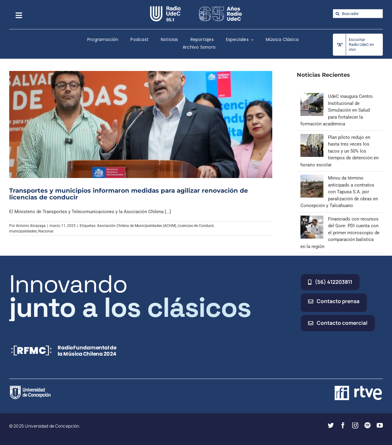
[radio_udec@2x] (165, 8)
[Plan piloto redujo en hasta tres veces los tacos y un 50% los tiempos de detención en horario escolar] (311, 137)
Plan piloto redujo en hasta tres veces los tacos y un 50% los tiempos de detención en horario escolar (339, 151)
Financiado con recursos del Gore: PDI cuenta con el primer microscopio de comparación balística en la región (339, 232)
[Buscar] (337, 13)
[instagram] (355, 425)
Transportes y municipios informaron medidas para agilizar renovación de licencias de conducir (128, 194)
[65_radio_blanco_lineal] (220, 8)
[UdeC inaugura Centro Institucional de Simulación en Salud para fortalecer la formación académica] (311, 96)
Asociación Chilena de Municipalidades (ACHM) (136, 226)
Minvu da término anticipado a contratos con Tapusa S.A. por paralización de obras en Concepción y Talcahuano (339, 191)
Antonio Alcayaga (31, 226)
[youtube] (380, 425)
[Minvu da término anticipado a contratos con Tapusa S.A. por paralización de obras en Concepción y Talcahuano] (311, 178)
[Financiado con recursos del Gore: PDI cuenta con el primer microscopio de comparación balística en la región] (311, 219)
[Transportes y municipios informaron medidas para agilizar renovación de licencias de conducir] (140, 124)
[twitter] (331, 425)
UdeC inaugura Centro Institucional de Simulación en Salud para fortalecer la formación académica (336, 110)
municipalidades (23, 231)
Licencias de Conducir (195, 226)
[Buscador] (358, 13)
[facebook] (343, 425)
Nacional (45, 231)
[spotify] (367, 425)
